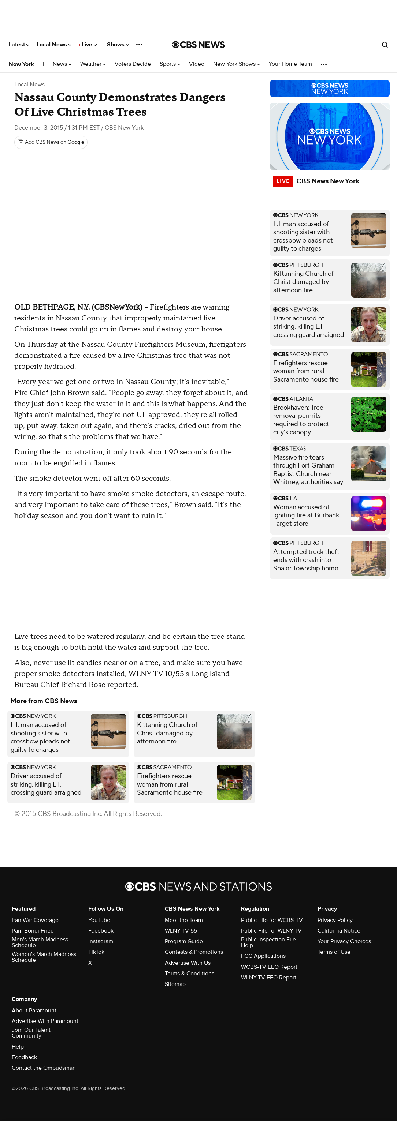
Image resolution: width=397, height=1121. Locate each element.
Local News (54, 45)
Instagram (100, 941)
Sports (170, 64)
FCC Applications (263, 956)
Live (89, 44)
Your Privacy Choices (344, 941)
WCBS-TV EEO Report (269, 967)
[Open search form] (385, 44)
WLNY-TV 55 (181, 931)
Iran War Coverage (35, 920)
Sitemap (175, 984)
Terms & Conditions (189, 973)
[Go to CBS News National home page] (198, 44)
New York (21, 64)
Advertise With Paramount (45, 1021)
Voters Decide (133, 64)
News (62, 64)
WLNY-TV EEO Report (268, 978)
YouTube (99, 920)
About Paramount (34, 1010)
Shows (118, 45)
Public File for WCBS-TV (272, 920)
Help (18, 1047)
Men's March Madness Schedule (40, 942)
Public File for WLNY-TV (271, 931)
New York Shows (236, 64)
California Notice (339, 931)
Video (196, 64)
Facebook (101, 931)
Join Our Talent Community (31, 1033)
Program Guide (184, 941)
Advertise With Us (188, 963)
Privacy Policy (335, 920)
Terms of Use (334, 952)
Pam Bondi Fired (33, 931)
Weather (93, 64)
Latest (19, 45)
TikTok (96, 952)
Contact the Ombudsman (44, 1068)
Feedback (24, 1057)
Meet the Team (184, 920)
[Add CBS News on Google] (51, 142)
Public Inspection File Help (268, 942)
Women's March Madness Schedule (44, 957)
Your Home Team (290, 64)
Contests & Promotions (194, 952)
